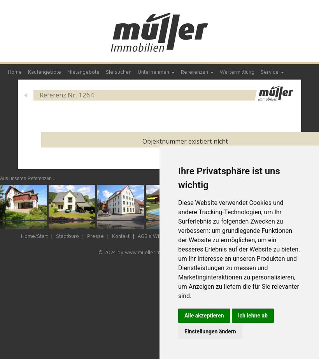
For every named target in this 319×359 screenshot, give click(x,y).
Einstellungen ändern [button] (210, 331)
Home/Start (34, 236)
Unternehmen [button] (156, 72)
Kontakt (121, 236)
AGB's (144, 236)
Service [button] (272, 72)
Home (15, 72)
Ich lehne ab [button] (253, 315)
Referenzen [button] (197, 72)
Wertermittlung (237, 72)
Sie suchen (118, 72)
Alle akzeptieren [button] (204, 315)
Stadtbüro (67, 236)
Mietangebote (83, 72)
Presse (95, 236)
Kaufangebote (44, 72)
